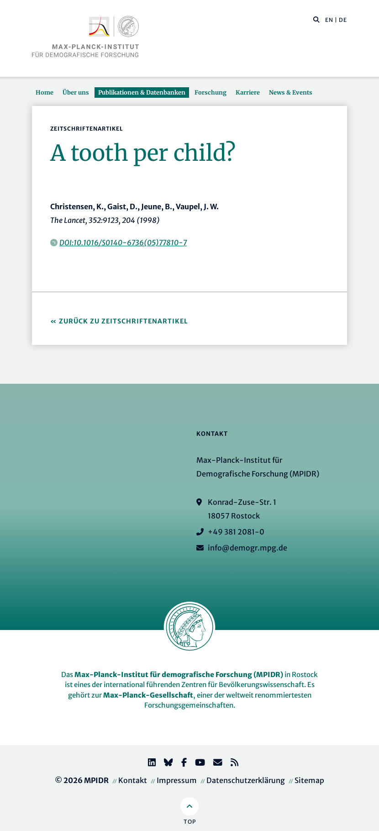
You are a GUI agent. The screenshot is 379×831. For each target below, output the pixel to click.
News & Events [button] (290, 92)
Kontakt (132, 780)
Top (190, 821)
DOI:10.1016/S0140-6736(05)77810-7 (123, 242)
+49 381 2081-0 (236, 531)
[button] (316, 19)
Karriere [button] (248, 92)
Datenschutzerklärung (245, 780)
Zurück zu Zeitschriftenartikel (123, 321)
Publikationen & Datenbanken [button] (141, 92)
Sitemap (309, 780)
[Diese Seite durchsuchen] (311, 20)
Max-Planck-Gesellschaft (148, 695)
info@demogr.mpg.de (247, 547)
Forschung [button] (210, 92)
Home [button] (44, 92)
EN (329, 19)
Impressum (177, 780)
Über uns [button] (76, 92)
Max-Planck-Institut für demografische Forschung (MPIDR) (178, 674)
